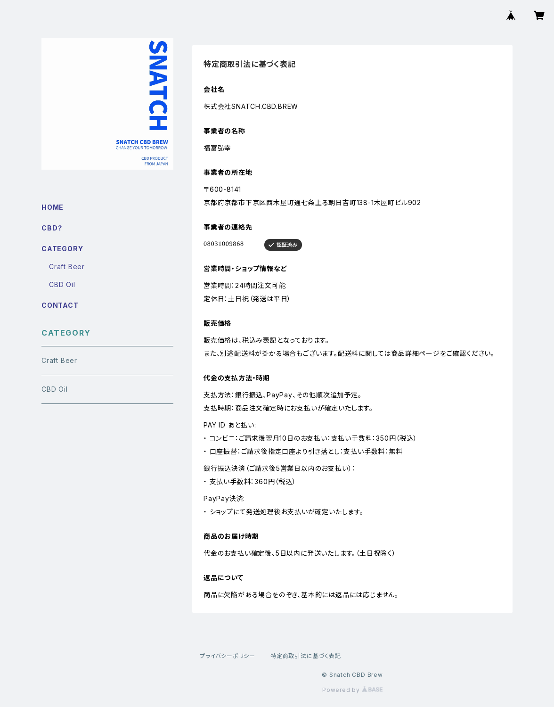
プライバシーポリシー (227, 655)
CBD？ (52, 228)
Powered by (352, 689)
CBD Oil (62, 284)
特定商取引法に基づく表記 (305, 655)
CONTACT (60, 305)
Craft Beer (67, 267)
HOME (52, 207)
